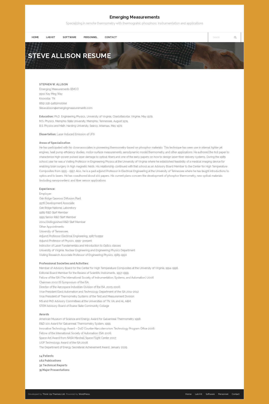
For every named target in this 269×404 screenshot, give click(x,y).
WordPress (84, 394)
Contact (235, 394)
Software (210, 394)
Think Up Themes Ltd (54, 394)
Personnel (223, 394)
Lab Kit (198, 394)
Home (188, 394)
